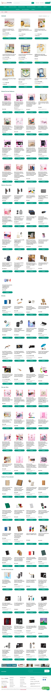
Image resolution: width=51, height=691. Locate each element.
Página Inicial (11, 679)
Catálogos (32, 9)
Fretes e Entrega (22, 682)
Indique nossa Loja (12, 685)
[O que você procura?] (33, 3)
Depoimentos (11, 686)
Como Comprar (22, 679)
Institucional (12, 677)
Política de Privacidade (23, 686)
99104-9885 (32, 679)
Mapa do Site (11, 682)
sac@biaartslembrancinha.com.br (35, 686)
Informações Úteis (23, 677)
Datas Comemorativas (25, 9)
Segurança (21, 685)
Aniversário (17, 9)
